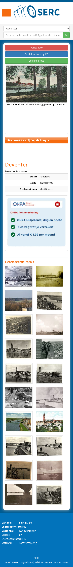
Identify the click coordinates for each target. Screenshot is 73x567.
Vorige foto (36, 47)
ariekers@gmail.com (22, 562)
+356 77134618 (61, 562)
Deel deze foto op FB (36, 54)
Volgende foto (36, 60)
